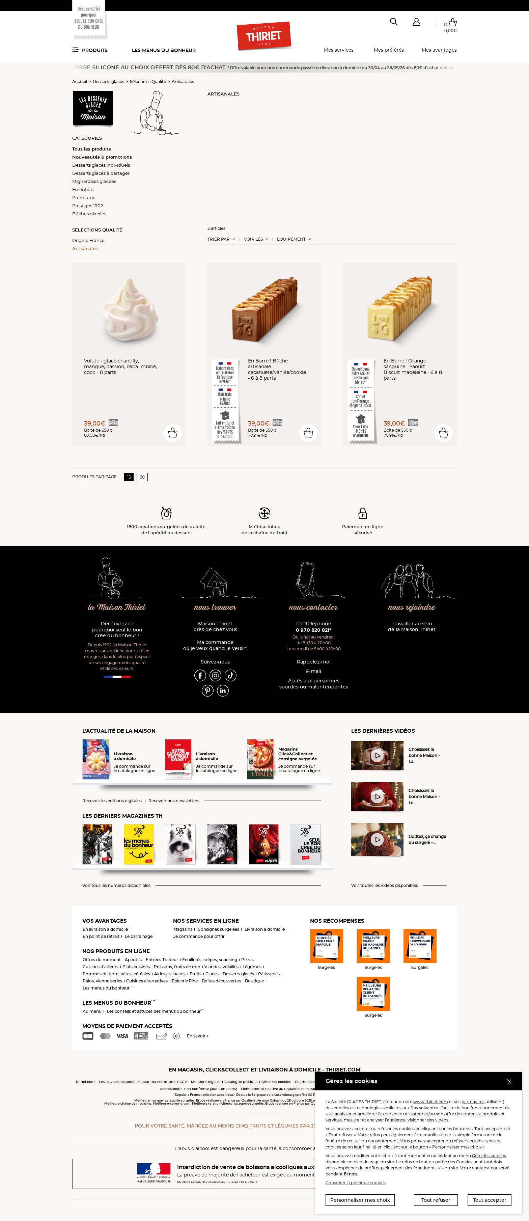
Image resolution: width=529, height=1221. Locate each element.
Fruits (195, 973)
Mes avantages (439, 50)
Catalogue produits (240, 1082)
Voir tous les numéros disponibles (116, 886)
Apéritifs (133, 959)
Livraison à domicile (265, 929)
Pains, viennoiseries (102, 980)
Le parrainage (138, 936)
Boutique (254, 980)
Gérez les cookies (276, 1082)
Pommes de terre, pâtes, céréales (116, 973)
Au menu (92, 1011)
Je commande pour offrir (199, 936)
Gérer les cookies (489, 1155)
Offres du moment (102, 959)
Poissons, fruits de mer (177, 966)
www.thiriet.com (430, 1101)
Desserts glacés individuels (101, 165)
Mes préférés (389, 50)
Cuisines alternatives (147, 980)
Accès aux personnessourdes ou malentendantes (313, 684)
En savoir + (198, 1035)
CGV (183, 1082)
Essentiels (82, 189)
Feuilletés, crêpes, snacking (209, 959)
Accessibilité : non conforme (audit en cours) (198, 1089)
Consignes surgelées (218, 929)
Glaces (212, 973)
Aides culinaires (170, 973)
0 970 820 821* (313, 630)
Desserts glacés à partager (101, 173)
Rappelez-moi (314, 662)
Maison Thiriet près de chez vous (215, 627)
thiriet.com (85, 1082)
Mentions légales (205, 1082)
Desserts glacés (108, 81)
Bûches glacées (89, 213)
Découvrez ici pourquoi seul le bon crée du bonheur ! (117, 630)
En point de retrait (101, 936)
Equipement (291, 239)
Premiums (83, 197)
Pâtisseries (269, 973)
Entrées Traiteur (162, 959)
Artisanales (183, 81)
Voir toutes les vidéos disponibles (384, 886)
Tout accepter (489, 1200)
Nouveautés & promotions (102, 157)
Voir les (253, 239)
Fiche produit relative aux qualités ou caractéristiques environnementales (305, 1089)
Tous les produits (91, 149)
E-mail (313, 671)
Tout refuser (435, 1200)
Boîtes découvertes (221, 980)
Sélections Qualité (148, 81)
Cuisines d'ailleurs (100, 966)
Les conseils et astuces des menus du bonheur (155, 1011)
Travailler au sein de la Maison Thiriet (412, 627)
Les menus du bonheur (164, 50)
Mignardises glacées (94, 181)
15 (129, 477)
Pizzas (247, 959)
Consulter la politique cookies (356, 1182)
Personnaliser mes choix (360, 1200)
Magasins (182, 929)
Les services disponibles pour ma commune (137, 1082)
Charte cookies (307, 1082)
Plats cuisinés (136, 966)
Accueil (79, 81)
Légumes (252, 966)
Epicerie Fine (185, 980)
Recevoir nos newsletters (173, 801)
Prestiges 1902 (87, 205)
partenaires (473, 1101)
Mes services (339, 50)
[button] (416, 23)
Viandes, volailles (221, 966)
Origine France (88, 240)
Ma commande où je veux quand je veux (215, 645)
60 (142, 477)
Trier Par (218, 239)
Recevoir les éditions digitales (112, 801)
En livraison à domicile (105, 929)
